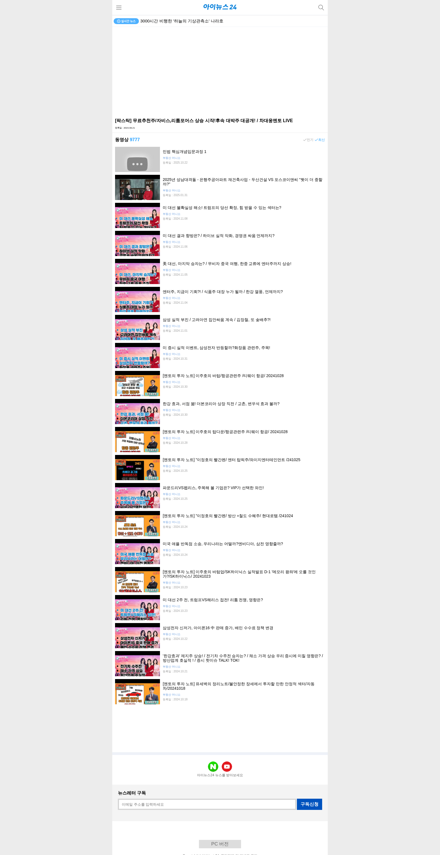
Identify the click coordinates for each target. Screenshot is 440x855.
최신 (321, 140)
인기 (310, 140)
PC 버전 (220, 844)
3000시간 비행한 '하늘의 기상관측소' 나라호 (181, 20)
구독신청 (309, 804)
